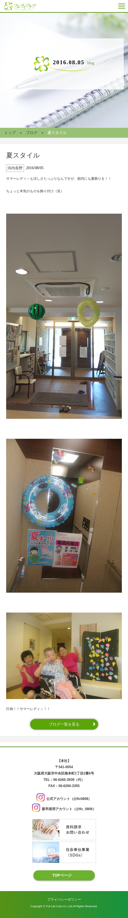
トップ (10, 133)
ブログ (31, 133)
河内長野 (15, 168)
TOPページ (62, 875)
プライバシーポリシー (64, 899)
